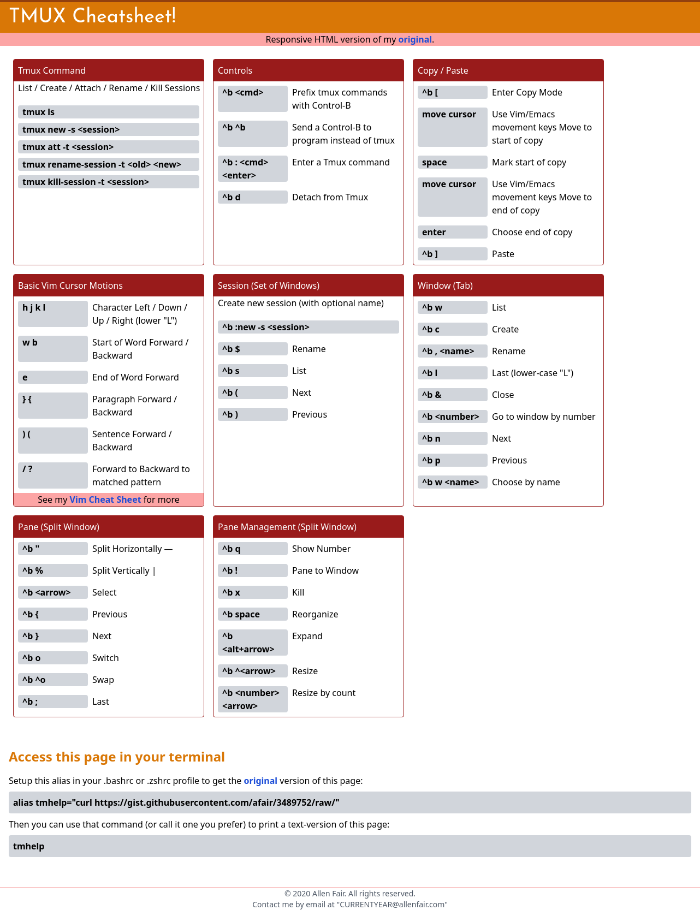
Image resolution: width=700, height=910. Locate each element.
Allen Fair (328, 893)
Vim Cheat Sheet (105, 499)
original (415, 39)
